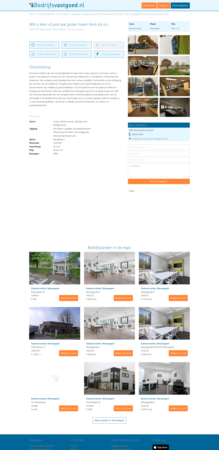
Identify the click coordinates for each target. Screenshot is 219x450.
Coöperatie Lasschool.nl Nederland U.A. (150, 138)
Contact (74, 445)
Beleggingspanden (120, 445)
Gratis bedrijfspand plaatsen (42, 445)
